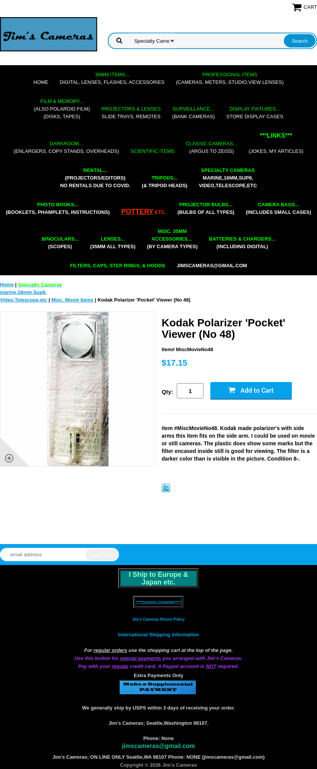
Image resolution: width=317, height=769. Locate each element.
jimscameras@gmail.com (212, 265)
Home (41, 82)
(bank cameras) (193, 112)
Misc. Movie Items (72, 300)
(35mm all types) (112, 242)
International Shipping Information (158, 634)
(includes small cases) (278, 208)
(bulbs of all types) (206, 208)
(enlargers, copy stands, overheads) (66, 147)
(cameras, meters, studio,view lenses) (229, 78)
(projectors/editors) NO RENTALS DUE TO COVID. (95, 177)
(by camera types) (172, 238)
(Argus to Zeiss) (211, 147)
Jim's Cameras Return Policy (158, 619)
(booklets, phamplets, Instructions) (58, 208)
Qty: (167, 392)
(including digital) (242, 242)
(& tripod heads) (164, 181)
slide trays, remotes (131, 112)
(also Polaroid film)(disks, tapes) (62, 108)
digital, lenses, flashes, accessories (112, 78)
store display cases (254, 112)
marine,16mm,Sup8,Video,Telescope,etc (228, 177)
